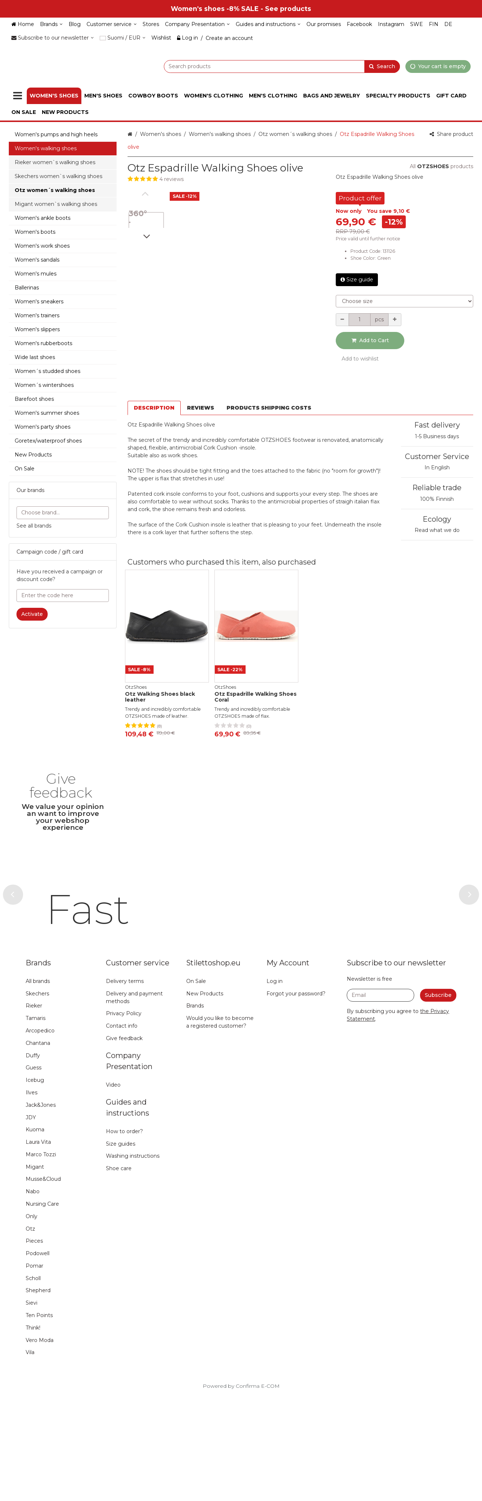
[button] (226, 179)
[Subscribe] (438, 1100)
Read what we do (437, 503)
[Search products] (263, 66)
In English (437, 441)
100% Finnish (437, 472)
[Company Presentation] (197, 24)
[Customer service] (112, 24)
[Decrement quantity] (342, 319)
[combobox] (263, 66)
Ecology (437, 492)
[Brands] (51, 24)
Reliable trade (436, 461)
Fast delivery (437, 398)
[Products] (17, 96)
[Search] (382, 66)
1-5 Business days (437, 409)
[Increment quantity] (394, 319)
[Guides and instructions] (268, 24)
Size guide (357, 279)
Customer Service (437, 429)
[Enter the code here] (62, 595)
